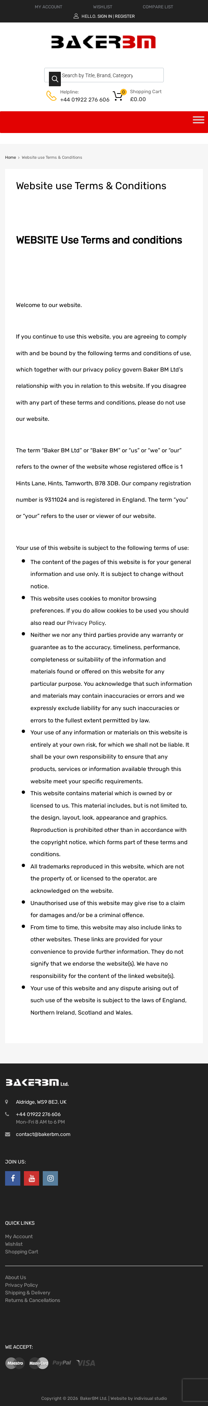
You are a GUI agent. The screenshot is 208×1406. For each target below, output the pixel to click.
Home (10, 157)
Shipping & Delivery (27, 1293)
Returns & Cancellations (32, 1300)
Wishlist (13, 1244)
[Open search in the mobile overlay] (104, 75)
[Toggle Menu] (198, 122)
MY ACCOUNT (48, 6)
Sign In (104, 16)
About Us (15, 1277)
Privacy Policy (86, 622)
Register (125, 16)
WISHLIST (102, 6)
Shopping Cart (21, 1252)
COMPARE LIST (158, 6)
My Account (19, 1236)
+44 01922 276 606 (78, 99)
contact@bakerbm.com (43, 1134)
